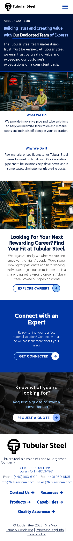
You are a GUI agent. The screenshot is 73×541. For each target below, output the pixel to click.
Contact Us (19, 492)
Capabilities (47, 502)
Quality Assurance (34, 511)
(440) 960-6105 (58, 476)
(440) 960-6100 (26, 476)
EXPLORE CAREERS (39, 288)
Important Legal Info (50, 530)
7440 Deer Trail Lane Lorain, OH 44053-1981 (36, 469)
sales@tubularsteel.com (54, 482)
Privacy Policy (36, 534)
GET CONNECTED (39, 356)
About (8, 21)
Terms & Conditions (19, 530)
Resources (49, 492)
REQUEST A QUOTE (39, 418)
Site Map (51, 525)
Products (18, 502)
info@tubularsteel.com (17, 482)
